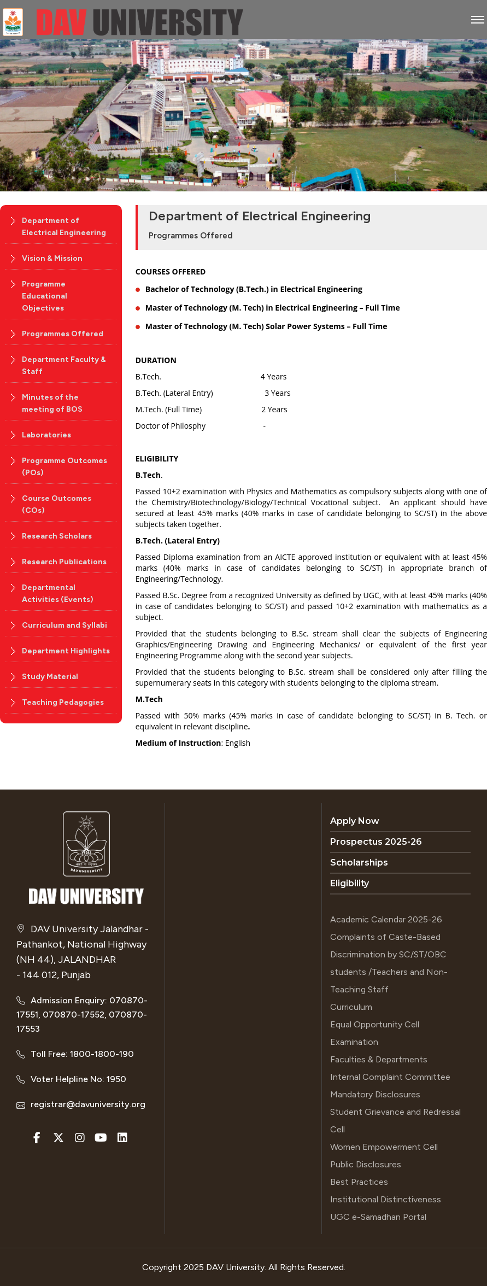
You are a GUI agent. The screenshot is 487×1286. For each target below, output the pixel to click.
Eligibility (349, 883)
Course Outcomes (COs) (56, 504)
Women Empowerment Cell (384, 1147)
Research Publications (64, 561)
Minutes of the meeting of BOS (52, 403)
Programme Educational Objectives (44, 296)
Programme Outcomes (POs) (64, 466)
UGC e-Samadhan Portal (378, 1217)
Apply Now (354, 821)
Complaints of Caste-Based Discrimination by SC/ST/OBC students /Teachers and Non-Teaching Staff (389, 963)
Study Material (50, 676)
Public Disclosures (365, 1164)
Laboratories (46, 435)
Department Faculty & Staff (64, 365)
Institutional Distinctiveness (385, 1199)
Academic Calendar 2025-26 (386, 919)
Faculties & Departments (378, 1059)
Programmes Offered (62, 333)
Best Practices (359, 1182)
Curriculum (351, 1007)
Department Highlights (66, 651)
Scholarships (359, 862)
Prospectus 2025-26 (376, 842)
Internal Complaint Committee (390, 1077)
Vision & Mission (52, 258)
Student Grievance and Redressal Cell (395, 1121)
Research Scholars (57, 536)
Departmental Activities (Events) (57, 593)
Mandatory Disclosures (375, 1094)
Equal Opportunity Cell (374, 1024)
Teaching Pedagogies (63, 702)
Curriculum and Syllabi (64, 625)
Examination (354, 1042)
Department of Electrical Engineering (64, 226)
